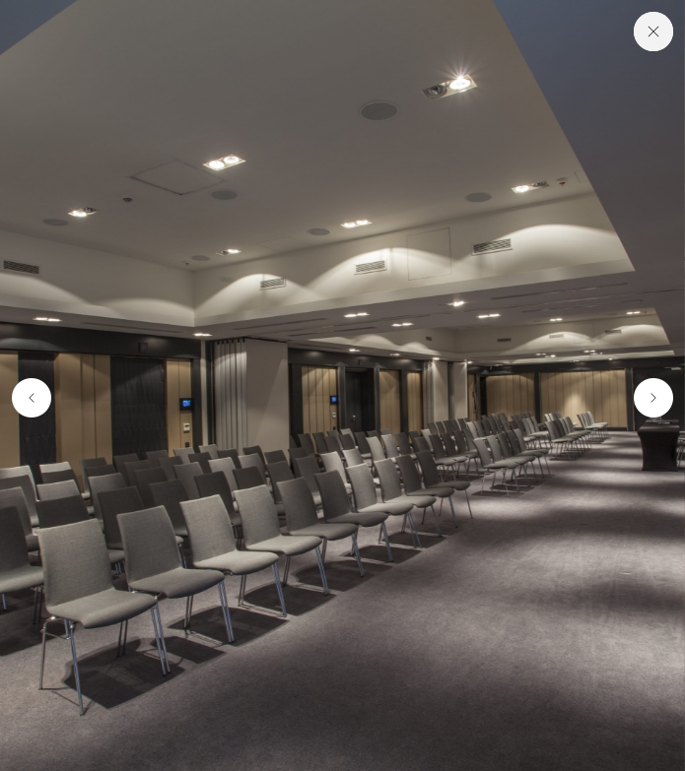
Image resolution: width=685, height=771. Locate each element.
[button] (27, 398)
